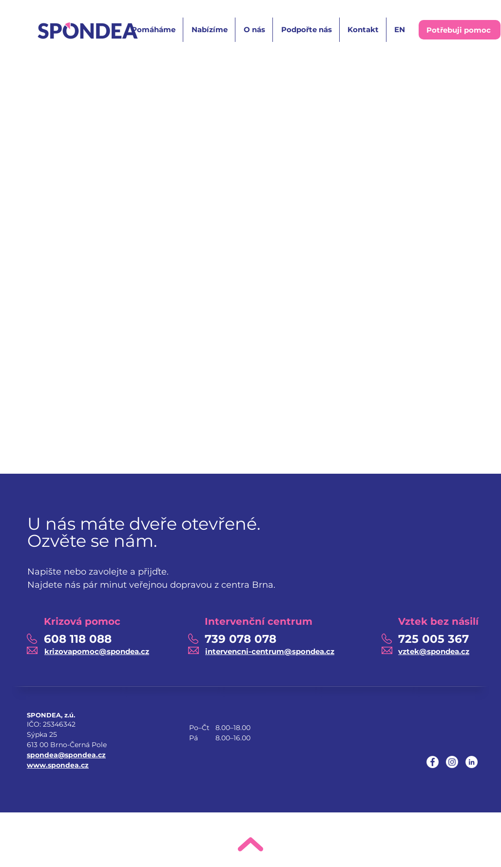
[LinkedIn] (471, 762)
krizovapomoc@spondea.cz (96, 651)
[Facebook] (432, 762)
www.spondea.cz (58, 765)
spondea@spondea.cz (66, 755)
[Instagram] (452, 762)
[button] (153, 30)
